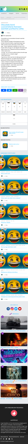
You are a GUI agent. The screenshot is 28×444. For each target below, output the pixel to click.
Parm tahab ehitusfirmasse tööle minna (16, 133)
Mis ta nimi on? (5, 173)
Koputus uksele (5, 222)
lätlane (20, 269)
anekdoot (8, 196)
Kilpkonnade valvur (14, 144)
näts (2, 270)
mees (16, 295)
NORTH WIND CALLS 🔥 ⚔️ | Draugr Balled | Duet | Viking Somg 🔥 (14, 381)
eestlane (13, 269)
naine (20, 245)
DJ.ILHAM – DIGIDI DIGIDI (8, 364)
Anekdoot (4, 13)
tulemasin (16, 196)
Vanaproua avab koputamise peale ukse (13, 296)
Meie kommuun (4, 436)
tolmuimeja (20, 295)
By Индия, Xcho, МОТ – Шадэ (9, 347)
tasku (12, 196)
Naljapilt (11, 13)
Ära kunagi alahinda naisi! (8, 247)
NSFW (17, 13)
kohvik (16, 269)
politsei (23, 245)
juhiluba (13, 245)
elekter (12, 295)
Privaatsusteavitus (14, 436)
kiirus (16, 245)
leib (24, 269)
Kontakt (22, 436)
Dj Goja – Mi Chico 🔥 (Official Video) (11, 398)
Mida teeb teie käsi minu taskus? (10, 198)
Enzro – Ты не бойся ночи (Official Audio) (13, 331)
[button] (1, 9)
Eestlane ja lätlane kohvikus (9, 272)
